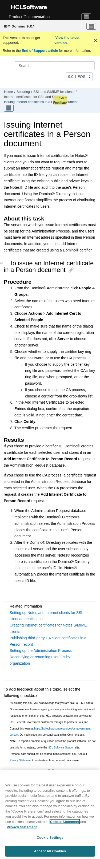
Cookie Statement (64, 823)
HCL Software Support (61, 747)
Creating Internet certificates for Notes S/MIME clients (48, 628)
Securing (23, 92)
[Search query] (55, 65)
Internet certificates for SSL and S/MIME (34, 97)
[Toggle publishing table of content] (9, 108)
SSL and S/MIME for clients (53, 92)
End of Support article (40, 51)
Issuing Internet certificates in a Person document (41, 102)
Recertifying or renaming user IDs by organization (40, 660)
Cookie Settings (50, 839)
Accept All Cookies (50, 852)
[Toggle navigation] (86, 16)
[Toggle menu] (91, 26)
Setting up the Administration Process (41, 650)
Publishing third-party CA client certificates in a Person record (48, 641)
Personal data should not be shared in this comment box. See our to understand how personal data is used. (48, 757)
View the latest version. (66, 40)
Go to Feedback (60, 100)
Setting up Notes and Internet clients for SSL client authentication (46, 615)
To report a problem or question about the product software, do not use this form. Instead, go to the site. (53, 744)
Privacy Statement (20, 760)
